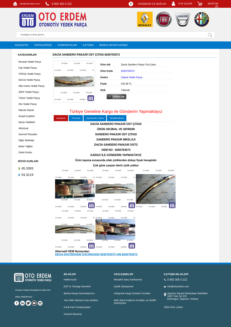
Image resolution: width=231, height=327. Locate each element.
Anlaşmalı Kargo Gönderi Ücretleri (132, 293)
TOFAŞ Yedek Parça (29, 73)
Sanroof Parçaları (27, 134)
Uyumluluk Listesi (95, 118)
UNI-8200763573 (126, 254)
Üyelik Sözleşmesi (123, 286)
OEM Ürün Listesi (173, 307)
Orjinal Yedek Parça (131, 77)
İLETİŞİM (88, 44)
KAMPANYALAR (67, 44)
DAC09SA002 (91, 254)
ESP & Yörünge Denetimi (77, 286)
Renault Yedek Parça (29, 61)
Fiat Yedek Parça (27, 67)
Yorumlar (75, 118)
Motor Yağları (25, 146)
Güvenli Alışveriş (72, 314)
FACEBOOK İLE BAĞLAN (152, 3)
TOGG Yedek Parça (29, 98)
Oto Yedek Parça (27, 104)
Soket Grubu (25, 152)
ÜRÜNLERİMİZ (43, 44)
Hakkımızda (70, 279)
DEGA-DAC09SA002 (68, 254)
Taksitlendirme (116, 118)
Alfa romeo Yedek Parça (31, 86)
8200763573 (108, 254)
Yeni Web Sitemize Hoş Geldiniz (81, 300)
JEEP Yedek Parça (28, 92)
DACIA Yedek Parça (29, 80)
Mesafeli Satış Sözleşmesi (128, 279)
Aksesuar (23, 128)
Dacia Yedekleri (26, 122)
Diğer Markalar (26, 140)
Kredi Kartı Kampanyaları (77, 307)
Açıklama (60, 118)
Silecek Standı (26, 110)
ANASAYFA (21, 44)
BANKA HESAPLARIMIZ (113, 44)
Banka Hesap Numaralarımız (79, 293)
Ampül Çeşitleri (26, 116)
